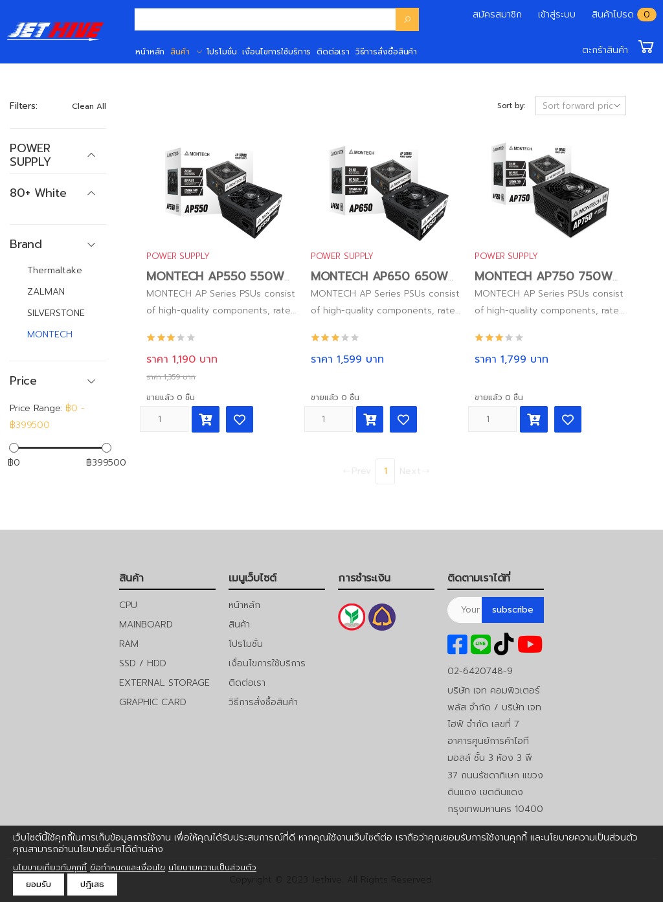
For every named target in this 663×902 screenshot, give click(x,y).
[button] (619, 46)
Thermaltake (54, 270)
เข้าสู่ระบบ (557, 14)
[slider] (14, 447)
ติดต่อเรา (333, 52)
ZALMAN (46, 292)
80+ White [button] (38, 193)
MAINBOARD (146, 624)
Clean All (89, 106)
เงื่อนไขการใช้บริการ (276, 52)
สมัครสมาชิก (497, 14)
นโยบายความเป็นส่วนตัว (212, 867)
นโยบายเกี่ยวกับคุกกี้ (50, 867)
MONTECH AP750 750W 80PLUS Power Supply (543, 283)
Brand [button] (26, 244)
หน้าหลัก (149, 52)
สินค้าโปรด (613, 14)
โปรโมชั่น (222, 52)
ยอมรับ (38, 884)
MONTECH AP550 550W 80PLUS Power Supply (215, 283)
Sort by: (511, 105)
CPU (128, 605)
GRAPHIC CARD (152, 702)
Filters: (24, 106)
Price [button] (23, 381)
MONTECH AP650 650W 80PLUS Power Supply (379, 283)
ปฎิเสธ (92, 884)
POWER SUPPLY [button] (30, 155)
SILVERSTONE (56, 313)
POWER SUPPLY (177, 256)
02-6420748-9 (480, 671)
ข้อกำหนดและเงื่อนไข (127, 867)
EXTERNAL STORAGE (164, 683)
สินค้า (180, 52)
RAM (129, 644)
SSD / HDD (142, 663)
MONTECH (50, 334)
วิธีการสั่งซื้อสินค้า (386, 52)
